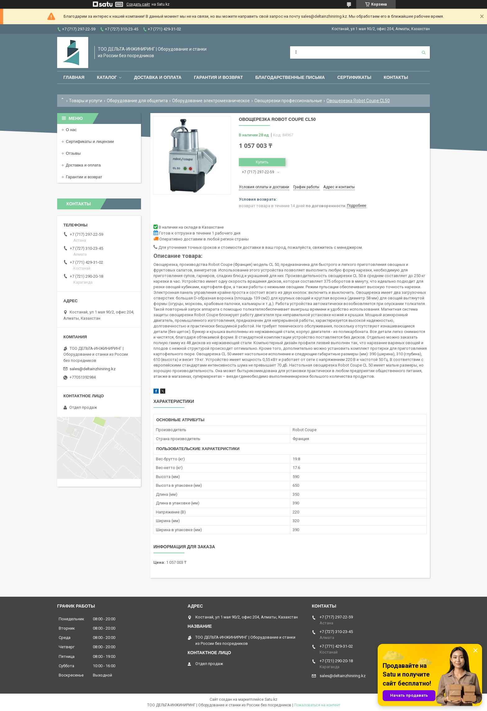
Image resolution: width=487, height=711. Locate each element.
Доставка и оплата (157, 77)
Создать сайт (138, 4)
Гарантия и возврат (218, 77)
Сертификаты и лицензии (90, 141)
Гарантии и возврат (84, 177)
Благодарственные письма (290, 77)
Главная (73, 77)
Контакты (396, 77)
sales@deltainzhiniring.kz (93, 369)
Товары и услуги (85, 100)
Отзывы (73, 153)
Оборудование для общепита (137, 100)
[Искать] (423, 52)
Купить (262, 162)
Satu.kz (271, 699)
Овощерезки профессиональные (288, 100)
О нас (71, 129)
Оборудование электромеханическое (211, 100)
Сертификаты (354, 77)
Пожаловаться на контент (317, 705)
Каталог (107, 77)
